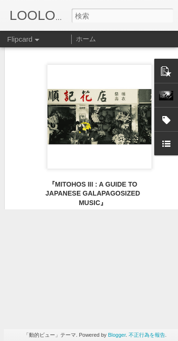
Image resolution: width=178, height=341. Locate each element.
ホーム (86, 39)
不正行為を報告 (147, 335)
